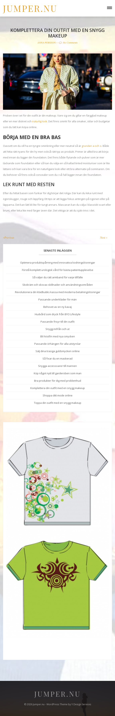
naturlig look (39, 121)
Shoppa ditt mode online (57, 395)
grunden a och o (91, 146)
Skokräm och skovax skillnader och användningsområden (57, 284)
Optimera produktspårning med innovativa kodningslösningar (57, 262)
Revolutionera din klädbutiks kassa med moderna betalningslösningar (57, 292)
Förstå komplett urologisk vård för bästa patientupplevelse (57, 270)
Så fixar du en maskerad (57, 358)
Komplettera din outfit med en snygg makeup (57, 388)
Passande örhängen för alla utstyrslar (57, 344)
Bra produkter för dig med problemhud (57, 380)
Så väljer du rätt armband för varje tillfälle (57, 277)
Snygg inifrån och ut (57, 329)
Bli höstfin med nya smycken (57, 336)
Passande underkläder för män (57, 299)
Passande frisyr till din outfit (57, 321)
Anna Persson (47, 42)
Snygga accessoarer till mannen (57, 366)
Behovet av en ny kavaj (57, 307)
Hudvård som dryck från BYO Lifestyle (57, 314)
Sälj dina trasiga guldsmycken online (58, 351)
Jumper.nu (30, 8)
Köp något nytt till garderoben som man (57, 373)
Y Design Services (81, 704)
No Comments (68, 42)
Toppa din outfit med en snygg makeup (57, 403)
